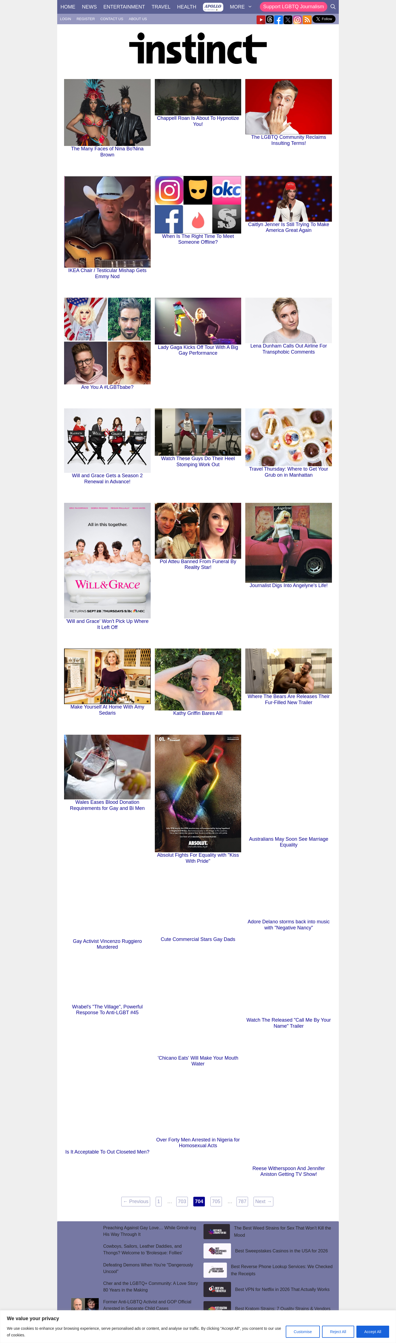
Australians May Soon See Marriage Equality (288, 842)
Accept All (372, 1332)
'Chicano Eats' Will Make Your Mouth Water (198, 1061)
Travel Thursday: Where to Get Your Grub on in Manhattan (288, 472)
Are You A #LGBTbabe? (107, 387)
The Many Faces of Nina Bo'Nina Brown (107, 152)
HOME (68, 7)
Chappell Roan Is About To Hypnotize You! (198, 121)
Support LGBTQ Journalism (293, 6)
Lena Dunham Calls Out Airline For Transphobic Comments (289, 349)
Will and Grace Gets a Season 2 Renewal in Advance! (107, 478)
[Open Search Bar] (333, 6)
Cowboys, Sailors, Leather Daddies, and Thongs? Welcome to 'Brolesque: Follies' (143, 1249)
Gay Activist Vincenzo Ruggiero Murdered (107, 944)
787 (243, 1201)
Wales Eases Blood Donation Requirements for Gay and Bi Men (107, 805)
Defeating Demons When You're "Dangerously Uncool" (148, 1268)
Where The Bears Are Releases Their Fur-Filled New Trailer (288, 699)
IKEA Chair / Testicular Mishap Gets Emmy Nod (107, 273)
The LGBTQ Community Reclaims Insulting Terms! (288, 140)
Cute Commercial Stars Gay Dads (198, 939)
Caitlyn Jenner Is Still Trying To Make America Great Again (288, 227)
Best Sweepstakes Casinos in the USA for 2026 (281, 1251)
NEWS (89, 7)
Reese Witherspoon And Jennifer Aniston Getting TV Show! (288, 1171)
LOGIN (65, 19)
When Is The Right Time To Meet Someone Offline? (198, 239)
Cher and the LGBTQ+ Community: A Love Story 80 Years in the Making (150, 1286)
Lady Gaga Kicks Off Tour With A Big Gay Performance (198, 350)
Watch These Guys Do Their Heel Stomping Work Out (198, 461)
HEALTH (186, 7)
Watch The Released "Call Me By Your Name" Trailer (288, 1023)
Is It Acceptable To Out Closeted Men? (107, 1152)
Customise (303, 1332)
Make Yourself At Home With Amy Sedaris (107, 710)
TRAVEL (161, 7)
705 (217, 1201)
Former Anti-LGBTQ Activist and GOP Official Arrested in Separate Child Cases (147, 1305)
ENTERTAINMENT (124, 7)
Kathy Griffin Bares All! (198, 713)
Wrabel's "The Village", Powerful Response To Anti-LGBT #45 (107, 1010)
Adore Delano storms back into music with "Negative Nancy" (289, 924)
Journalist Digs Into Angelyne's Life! (289, 585)
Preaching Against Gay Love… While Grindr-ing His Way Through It (149, 1231)
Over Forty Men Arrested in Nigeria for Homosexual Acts (198, 1143)
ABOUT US (138, 19)
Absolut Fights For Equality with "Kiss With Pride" (198, 858)
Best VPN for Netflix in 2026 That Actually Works (282, 1289)
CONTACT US (111, 19)
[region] (198, 1326)
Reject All (338, 1332)
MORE (243, 6)
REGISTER (85, 19)
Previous (135, 1201)
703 (183, 1201)
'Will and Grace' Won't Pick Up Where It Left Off (107, 624)
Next (263, 1201)
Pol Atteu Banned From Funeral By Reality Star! (198, 564)
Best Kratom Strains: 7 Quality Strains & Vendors (283, 1308)
